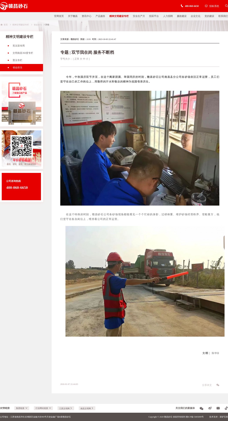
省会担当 (14, 68)
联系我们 (223, 16)
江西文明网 (65, 408)
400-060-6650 (189, 6)
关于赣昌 (73, 16)
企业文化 (195, 16)
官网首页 (59, 16)
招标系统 (212, 6)
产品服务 (100, 16)
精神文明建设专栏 (119, 16)
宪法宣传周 (15, 46)
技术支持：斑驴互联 (218, 417)
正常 (76, 59)
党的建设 (209, 16)
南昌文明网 (87, 408)
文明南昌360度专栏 (19, 54)
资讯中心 (86, 16)
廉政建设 (182, 16)
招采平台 (154, 16)
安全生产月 (139, 16)
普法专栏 (14, 61)
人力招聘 (168, 16)
